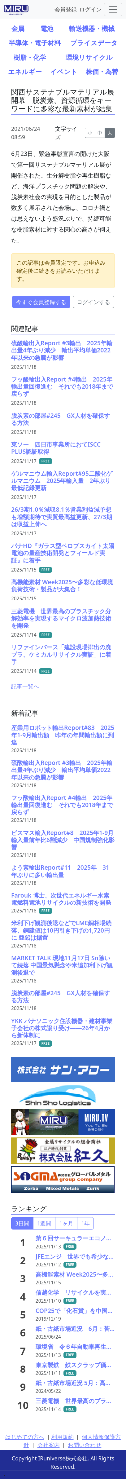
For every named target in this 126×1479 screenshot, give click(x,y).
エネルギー (25, 71)
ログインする (93, 302)
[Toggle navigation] (113, 9)
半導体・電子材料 (35, 42)
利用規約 (62, 1437)
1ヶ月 (66, 1223)
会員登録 (65, 9)
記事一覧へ (25, 686)
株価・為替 (102, 71)
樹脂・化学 (30, 57)
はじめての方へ (24, 1437)
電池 (46, 28)
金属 (17, 28)
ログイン (90, 9)
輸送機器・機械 (92, 28)
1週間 (44, 1223)
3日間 (22, 1223)
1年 (85, 1223)
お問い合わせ (84, 1445)
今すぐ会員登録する (41, 302)
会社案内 (48, 1445)
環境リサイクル (89, 57)
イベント (63, 71)
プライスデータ (94, 42)
